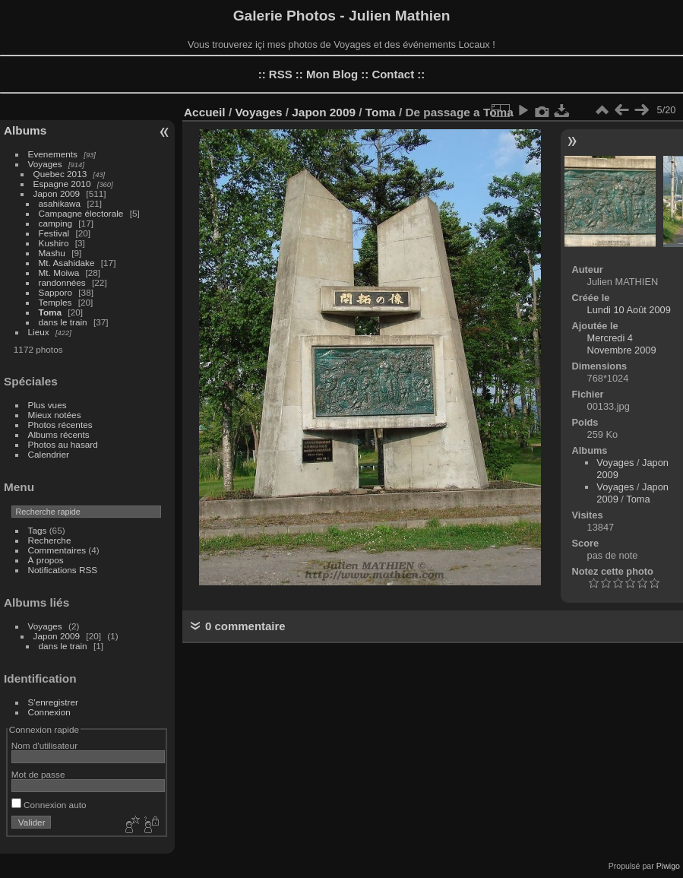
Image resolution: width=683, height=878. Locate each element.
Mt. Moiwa (59, 272)
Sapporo (55, 292)
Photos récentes (60, 424)
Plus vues (47, 405)
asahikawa (60, 203)
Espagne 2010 (62, 184)
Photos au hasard (63, 444)
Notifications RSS (63, 570)
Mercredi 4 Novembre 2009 (621, 344)
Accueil (205, 112)
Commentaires (57, 550)
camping (55, 223)
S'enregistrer (53, 702)
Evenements (52, 154)
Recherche (49, 540)
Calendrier (48, 454)
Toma (50, 312)
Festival (54, 233)
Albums (25, 130)
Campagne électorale (81, 213)
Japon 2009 (57, 193)
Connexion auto (49, 805)
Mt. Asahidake (67, 263)
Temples (55, 302)
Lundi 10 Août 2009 (629, 309)
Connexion (49, 712)
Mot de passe (38, 774)
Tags (37, 530)
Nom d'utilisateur (44, 745)
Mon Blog (332, 74)
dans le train (63, 322)
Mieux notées (54, 415)
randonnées (62, 282)
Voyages (45, 164)
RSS (280, 74)
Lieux (38, 332)
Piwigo (668, 865)
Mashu (52, 253)
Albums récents (59, 434)
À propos (46, 560)
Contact (393, 74)
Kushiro (54, 243)
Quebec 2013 (60, 174)
